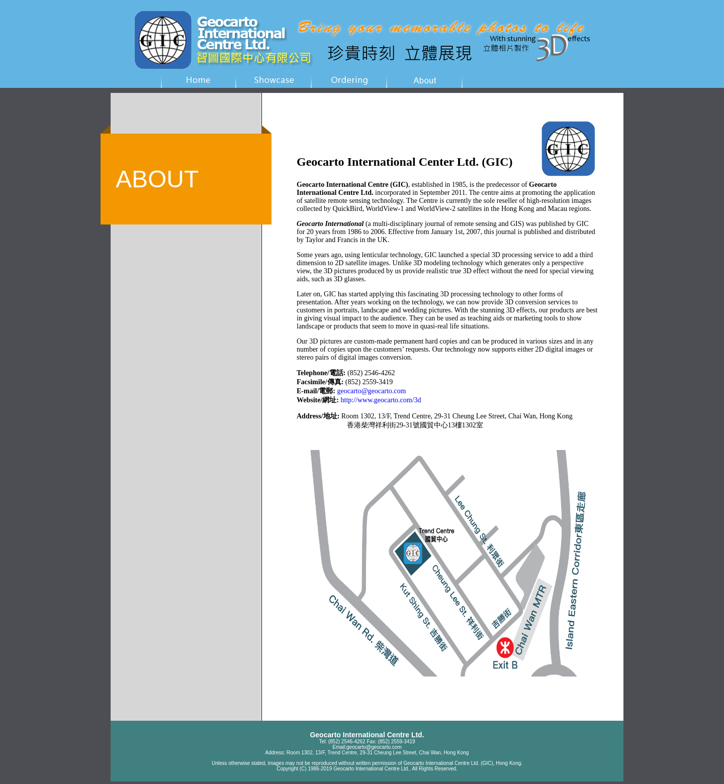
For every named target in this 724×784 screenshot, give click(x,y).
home (198, 79)
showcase (274, 79)
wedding (349, 79)
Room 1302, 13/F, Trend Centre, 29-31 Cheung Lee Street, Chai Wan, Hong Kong (378, 752)
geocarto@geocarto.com (374, 747)
